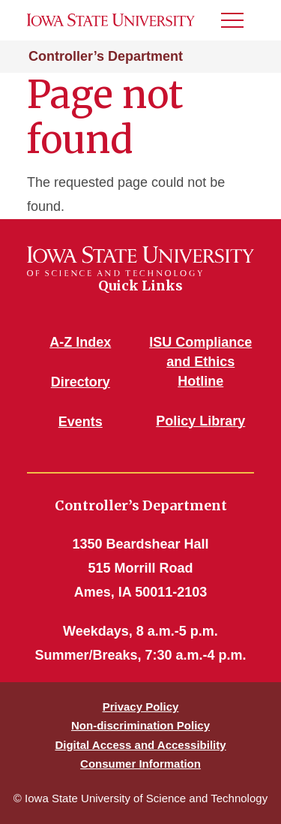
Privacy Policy (141, 706)
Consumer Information (140, 763)
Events (80, 421)
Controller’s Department (105, 56)
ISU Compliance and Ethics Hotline (200, 362)
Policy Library (200, 421)
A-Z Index (80, 342)
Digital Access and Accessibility (140, 744)
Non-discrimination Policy (140, 725)
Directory (80, 381)
